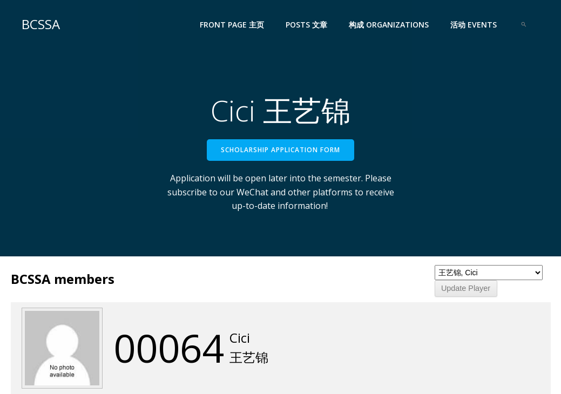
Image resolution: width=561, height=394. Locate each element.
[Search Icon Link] (523, 24)
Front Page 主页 (232, 24)
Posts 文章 (306, 24)
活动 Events (473, 24)
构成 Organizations (389, 24)
